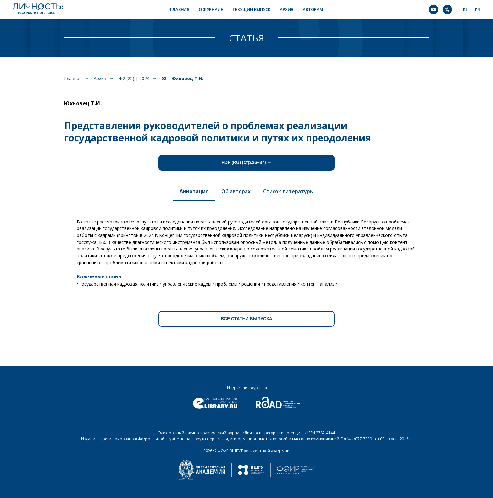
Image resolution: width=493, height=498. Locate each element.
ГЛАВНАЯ (179, 9)
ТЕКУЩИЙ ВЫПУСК (251, 9)
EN (477, 10)
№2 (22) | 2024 (133, 78)
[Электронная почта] (433, 9)
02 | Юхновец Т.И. (182, 78)
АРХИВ (286, 9)
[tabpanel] (246, 250)
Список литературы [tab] (288, 191)
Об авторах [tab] (236, 191)
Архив (100, 78)
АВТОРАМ (313, 9)
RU (466, 10)
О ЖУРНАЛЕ (211, 9)
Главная (73, 78)
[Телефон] (447, 9)
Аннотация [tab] (194, 191)
